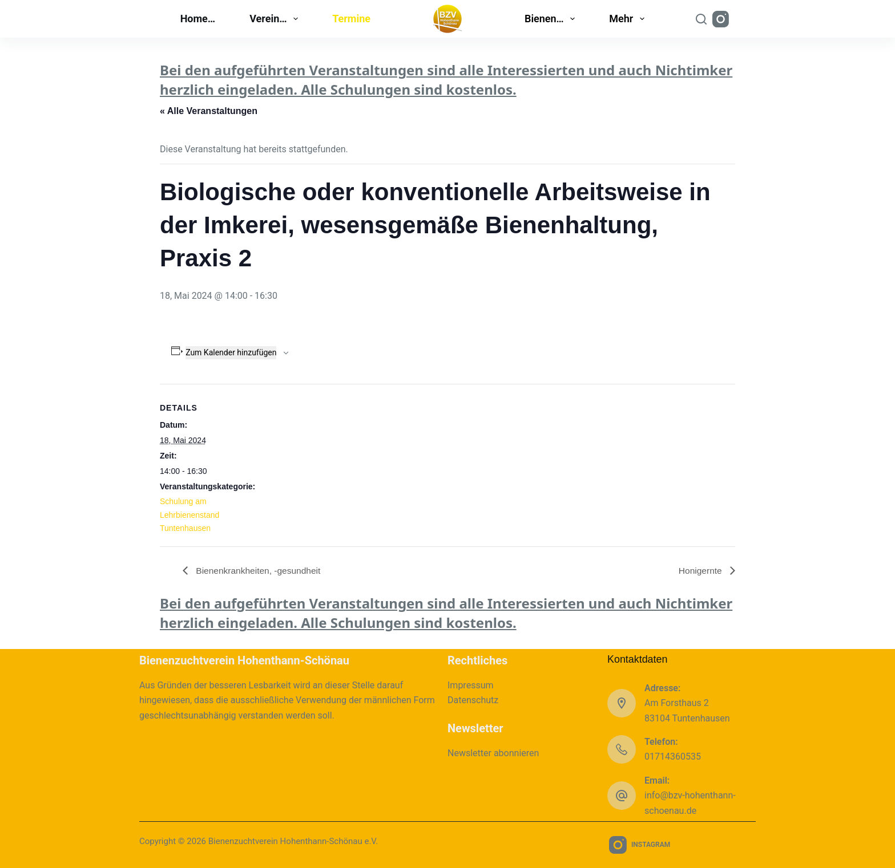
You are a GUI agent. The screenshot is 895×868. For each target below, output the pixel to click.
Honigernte (700, 570)
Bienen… (552, 19)
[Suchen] (701, 19)
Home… (198, 19)
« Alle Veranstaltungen (208, 111)
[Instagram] (720, 19)
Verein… (276, 19)
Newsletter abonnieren (493, 753)
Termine (351, 19)
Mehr (629, 19)
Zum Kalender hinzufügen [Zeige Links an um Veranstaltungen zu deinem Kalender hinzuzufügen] (231, 352)
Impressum (471, 685)
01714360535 (672, 756)
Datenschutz (473, 700)
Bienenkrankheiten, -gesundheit (259, 570)
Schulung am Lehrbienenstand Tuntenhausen (189, 514)
